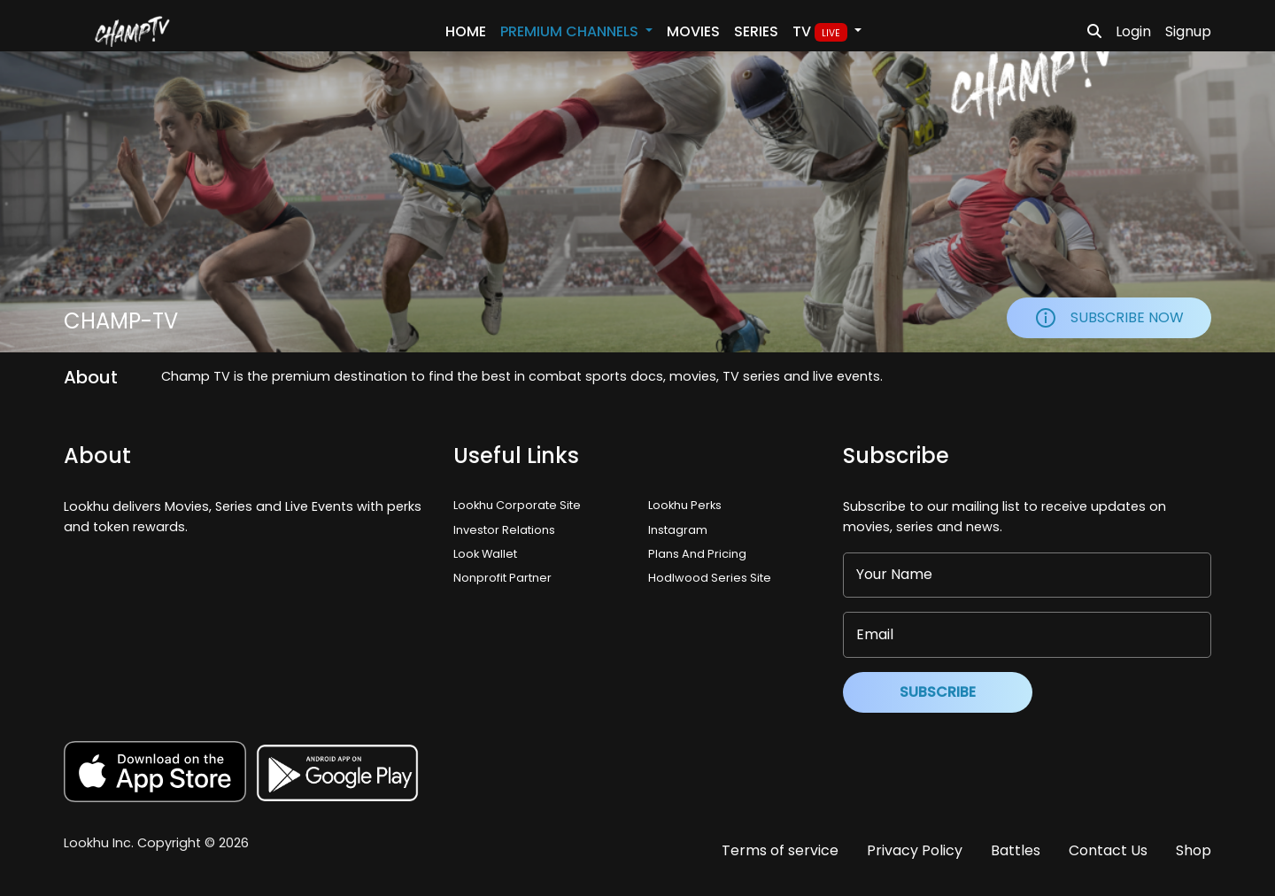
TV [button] (821, 31)
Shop (1193, 850)
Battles (1015, 850)
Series (756, 31)
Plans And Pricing (697, 553)
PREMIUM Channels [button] (571, 31)
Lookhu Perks (685, 505)
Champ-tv (121, 321)
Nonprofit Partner (502, 577)
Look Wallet (485, 553)
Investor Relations (504, 529)
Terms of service (780, 850)
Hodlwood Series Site (709, 577)
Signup (1188, 31)
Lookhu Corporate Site (519, 505)
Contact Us (1108, 850)
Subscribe (938, 692)
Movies (693, 31)
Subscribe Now (1109, 317)
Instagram (677, 529)
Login (1133, 31)
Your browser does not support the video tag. (637, 201)
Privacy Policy (914, 850)
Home (465, 31)
